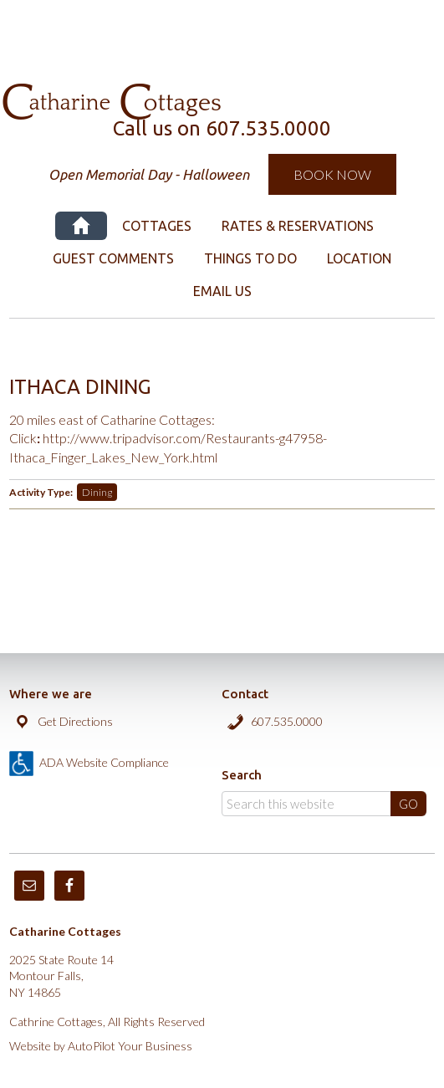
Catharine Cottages (222, 33)
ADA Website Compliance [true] (104, 762)
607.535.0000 (287, 721)
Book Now (332, 174)
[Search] (324, 803)
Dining (97, 492)
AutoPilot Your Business (130, 1046)
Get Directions (75, 721)
